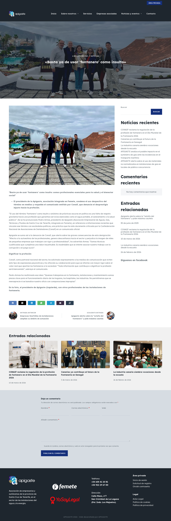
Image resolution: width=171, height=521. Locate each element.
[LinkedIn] (32, 303)
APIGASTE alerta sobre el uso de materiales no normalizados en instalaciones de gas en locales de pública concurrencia (141, 164)
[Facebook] (13, 303)
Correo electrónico (80, 408)
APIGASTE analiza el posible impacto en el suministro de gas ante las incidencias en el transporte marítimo (140, 154)
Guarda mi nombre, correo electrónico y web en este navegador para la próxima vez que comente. (81, 446)
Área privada (154, 3)
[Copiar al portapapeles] (70, 303)
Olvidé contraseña (141, 486)
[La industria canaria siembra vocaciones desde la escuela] (137, 354)
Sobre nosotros (70, 13)
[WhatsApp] (41, 303)
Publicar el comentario (54, 453)
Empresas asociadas (107, 13)
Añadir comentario (50, 419)
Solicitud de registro (142, 483)
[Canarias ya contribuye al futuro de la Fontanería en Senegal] (85, 354)
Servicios (87, 13)
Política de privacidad (143, 505)
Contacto (151, 13)
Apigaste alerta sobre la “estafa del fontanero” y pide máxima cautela (137, 217)
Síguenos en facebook (134, 260)
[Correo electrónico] (60, 303)
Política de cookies (141, 502)
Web (104, 408)
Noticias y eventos (132, 13)
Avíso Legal (138, 499)
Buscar (124, 107)
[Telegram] (51, 303)
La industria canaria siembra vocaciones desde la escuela (139, 246)
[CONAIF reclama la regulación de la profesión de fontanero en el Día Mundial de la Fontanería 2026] (33, 354)
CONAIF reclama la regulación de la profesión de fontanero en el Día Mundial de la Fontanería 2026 (141, 132)
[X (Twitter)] (22, 303)
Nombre (45, 408)
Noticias (95, 56)
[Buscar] (161, 14)
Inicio (53, 13)
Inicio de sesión (140, 480)
